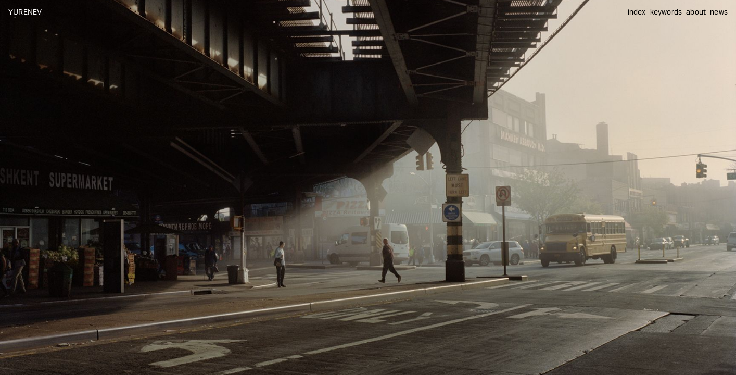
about (696, 12)
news (719, 12)
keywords (666, 12)
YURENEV (25, 12)
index (637, 12)
